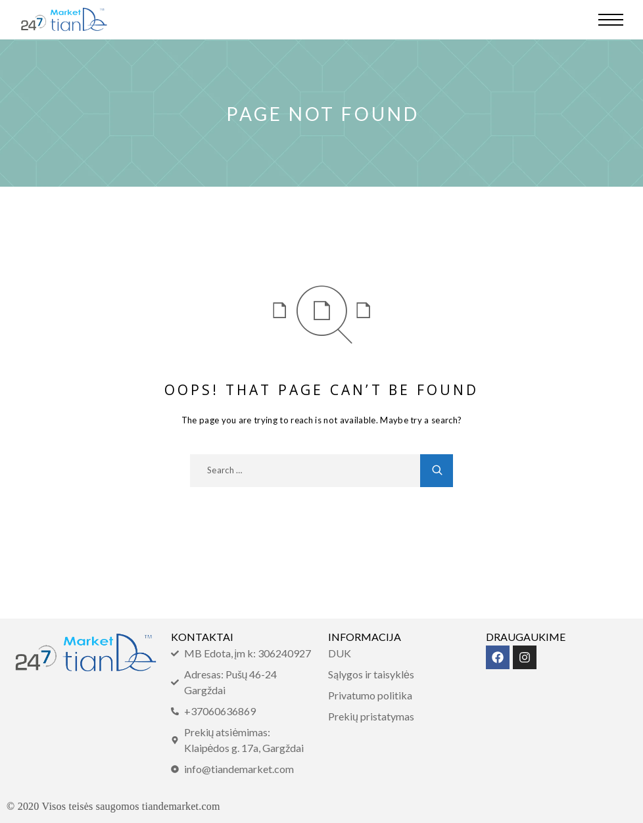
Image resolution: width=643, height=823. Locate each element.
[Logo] (64, 20)
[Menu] (611, 19)
